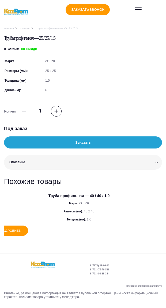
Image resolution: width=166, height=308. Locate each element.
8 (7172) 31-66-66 (99, 265)
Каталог (25, 28)
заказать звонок (87, 10)
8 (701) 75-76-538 (99, 270)
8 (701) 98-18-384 (99, 274)
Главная (9, 28)
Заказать (83, 142)
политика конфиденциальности (144, 286)
